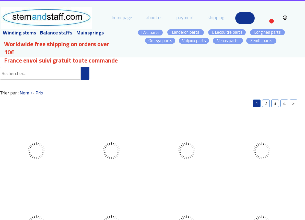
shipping (216, 17)
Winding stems (19, 32)
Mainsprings (90, 32)
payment (185, 17)
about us (154, 17)
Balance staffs (56, 32)
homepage (122, 17)
